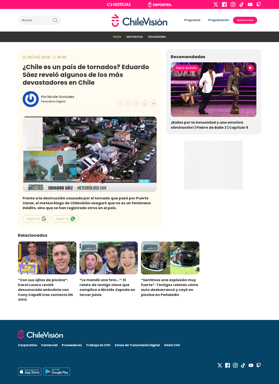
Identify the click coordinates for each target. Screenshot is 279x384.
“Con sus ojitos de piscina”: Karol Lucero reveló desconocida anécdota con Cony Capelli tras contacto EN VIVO (45, 289)
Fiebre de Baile (186, 68)
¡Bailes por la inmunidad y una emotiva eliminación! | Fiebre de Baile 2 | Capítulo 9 (209, 125)
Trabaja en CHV (98, 345)
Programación (218, 20)
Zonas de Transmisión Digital (137, 345)
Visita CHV (172, 345)
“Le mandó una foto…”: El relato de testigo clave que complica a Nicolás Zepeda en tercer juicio (107, 287)
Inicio (117, 37)
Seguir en (36, 218)
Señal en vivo (245, 20)
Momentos (135, 37)
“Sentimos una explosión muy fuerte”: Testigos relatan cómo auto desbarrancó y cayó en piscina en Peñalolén (169, 287)
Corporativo (27, 345)
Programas (192, 20)
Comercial (49, 345)
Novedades (157, 37)
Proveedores (72, 345)
